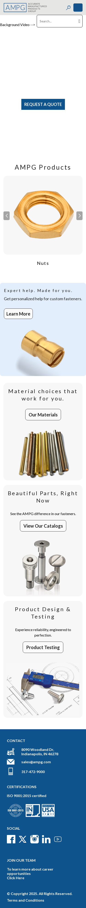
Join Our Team (21, 860)
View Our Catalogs (43, 526)
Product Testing (43, 647)
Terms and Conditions (25, 900)
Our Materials (43, 414)
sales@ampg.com (36, 762)
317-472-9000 (33, 771)
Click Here (15, 878)
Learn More (18, 313)
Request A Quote (43, 104)
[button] (79, 215)
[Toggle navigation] (78, 7)
